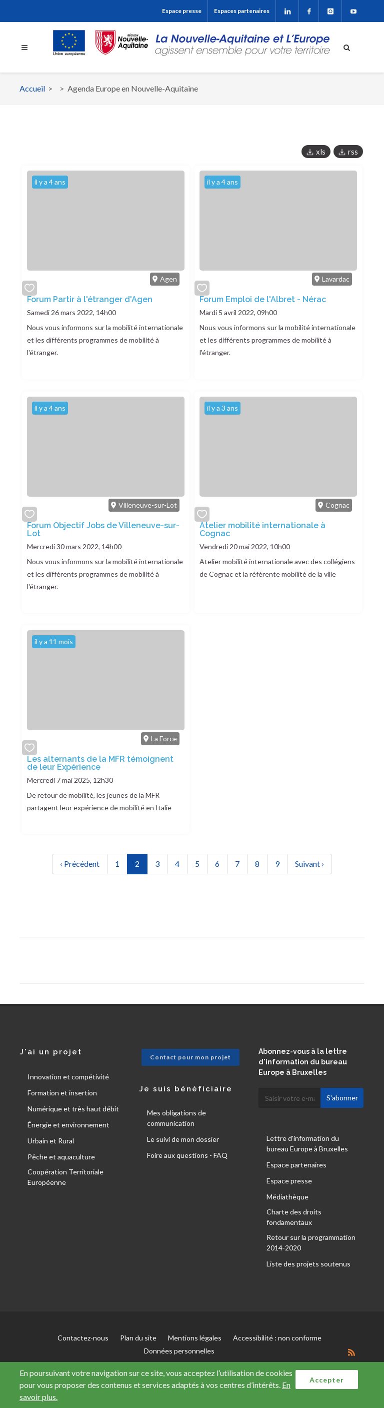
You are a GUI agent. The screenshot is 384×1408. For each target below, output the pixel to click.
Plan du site (138, 1337)
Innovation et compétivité (68, 1076)
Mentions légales (195, 1337)
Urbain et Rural (51, 1140)
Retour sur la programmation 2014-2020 (311, 1242)
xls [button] (321, 151)
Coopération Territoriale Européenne (66, 1176)
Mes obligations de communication (176, 1117)
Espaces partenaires (242, 11)
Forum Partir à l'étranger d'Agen (89, 299)
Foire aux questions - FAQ (187, 1155)
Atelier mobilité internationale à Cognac (263, 529)
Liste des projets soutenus (308, 1263)
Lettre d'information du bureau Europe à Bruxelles (307, 1143)
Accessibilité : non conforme (277, 1337)
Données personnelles (179, 1350)
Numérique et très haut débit (73, 1108)
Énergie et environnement (69, 1124)
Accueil (32, 88)
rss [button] (353, 151)
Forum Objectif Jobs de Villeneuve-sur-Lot (103, 529)
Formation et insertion (62, 1092)
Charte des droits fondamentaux (294, 1216)
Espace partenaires (296, 1164)
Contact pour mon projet (190, 1057)
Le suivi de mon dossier (183, 1139)
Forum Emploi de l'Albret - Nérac (263, 299)
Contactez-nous (83, 1337)
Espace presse (182, 11)
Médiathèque (287, 1196)
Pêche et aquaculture (61, 1156)
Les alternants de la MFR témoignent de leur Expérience (100, 763)
